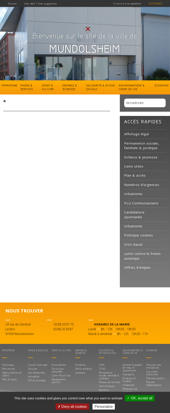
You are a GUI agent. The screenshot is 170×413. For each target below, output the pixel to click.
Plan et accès (9, 379)
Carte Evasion (107, 386)
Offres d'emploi (137, 267)
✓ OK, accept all (139, 398)
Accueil (12, 3)
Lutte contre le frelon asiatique (142, 255)
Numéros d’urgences (141, 184)
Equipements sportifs (59, 381)
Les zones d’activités (152, 373)
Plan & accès (135, 175)
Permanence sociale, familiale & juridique (141, 145)
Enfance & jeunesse (69, 87)
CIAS (102, 364)
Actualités (34, 376)
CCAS (102, 368)
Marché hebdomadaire (154, 383)
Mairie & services (26, 87)
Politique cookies (138, 235)
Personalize (104, 406)
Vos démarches (36, 372)
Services (32, 368)
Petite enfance (83, 368)
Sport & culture (48, 87)
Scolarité (80, 364)
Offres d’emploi (37, 380)
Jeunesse (80, 372)
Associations (59, 364)
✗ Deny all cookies (72, 406)
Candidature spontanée (134, 214)
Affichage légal (136, 134)
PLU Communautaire (141, 203)
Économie (162, 85)
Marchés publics (155, 378)
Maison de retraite (109, 382)
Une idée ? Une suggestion (40, 3)
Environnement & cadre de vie (132, 87)
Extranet (155, 3)
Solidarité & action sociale (100, 87)
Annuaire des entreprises (153, 366)
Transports (128, 374)
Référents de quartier (130, 390)
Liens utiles (134, 166)
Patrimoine (10, 85)
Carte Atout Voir (61, 375)
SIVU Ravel (133, 244)
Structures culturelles (58, 370)
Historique (8, 364)
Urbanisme (133, 194)
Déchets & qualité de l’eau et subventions (132, 367)
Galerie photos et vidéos (12, 374)
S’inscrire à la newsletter (127, 3)
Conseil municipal (37, 364)
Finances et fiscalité (129, 379)
